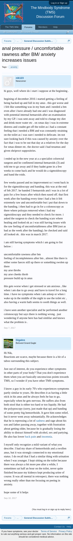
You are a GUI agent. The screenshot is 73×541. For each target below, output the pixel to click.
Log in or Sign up (59, 3)
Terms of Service (49, 531)
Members (42, 27)
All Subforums (10, 32)
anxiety (13, 67)
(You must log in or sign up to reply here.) (51, 509)
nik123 (20, 77)
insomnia (46, 436)
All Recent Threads (30, 32)
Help (55, 27)
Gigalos (20, 340)
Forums (28, 27)
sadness (40, 420)
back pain (30, 436)
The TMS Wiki (11, 27)
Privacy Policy (65, 531)
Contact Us (59, 526)
